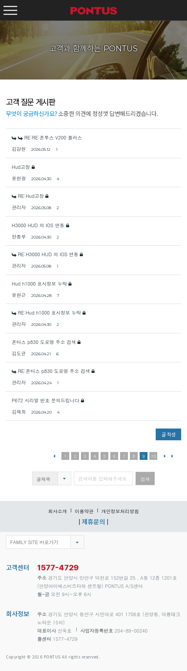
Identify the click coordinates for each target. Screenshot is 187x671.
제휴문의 (93, 521)
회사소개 (57, 511)
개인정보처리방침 (120, 511)
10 (153, 456)
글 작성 (169, 434)
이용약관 (84, 511)
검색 (145, 479)
